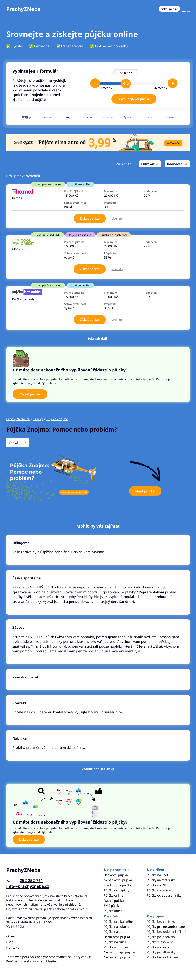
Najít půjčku (145, 491)
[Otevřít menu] (186, 9)
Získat (90, 218)
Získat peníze (169, 9)
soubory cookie (79, 957)
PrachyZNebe (23, 8)
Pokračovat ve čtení (98, 550)
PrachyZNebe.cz (18, 419)
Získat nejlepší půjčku (134, 99)
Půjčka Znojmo (57, 419)
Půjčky (38, 419)
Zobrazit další (98, 338)
